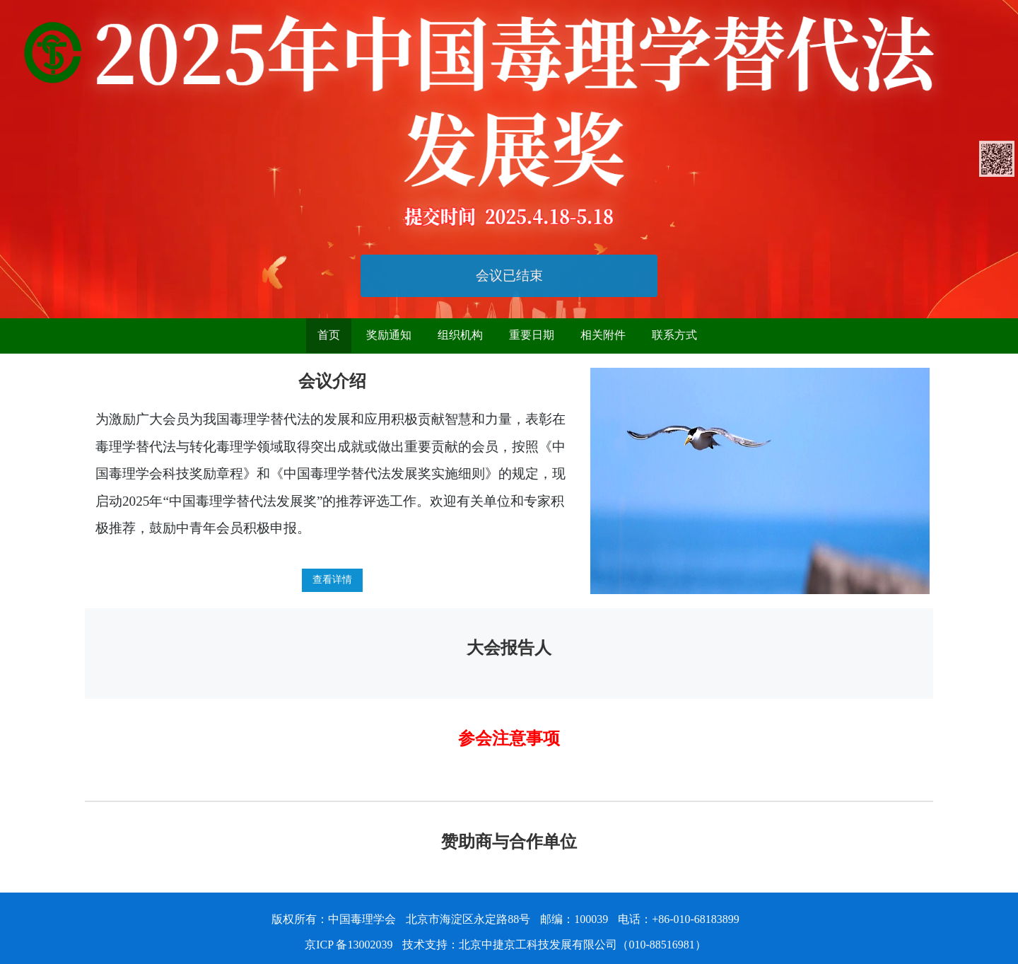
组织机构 (460, 335)
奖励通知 (388, 335)
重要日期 (531, 335)
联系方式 (674, 335)
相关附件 (603, 335)
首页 (328, 335)
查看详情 (332, 579)
